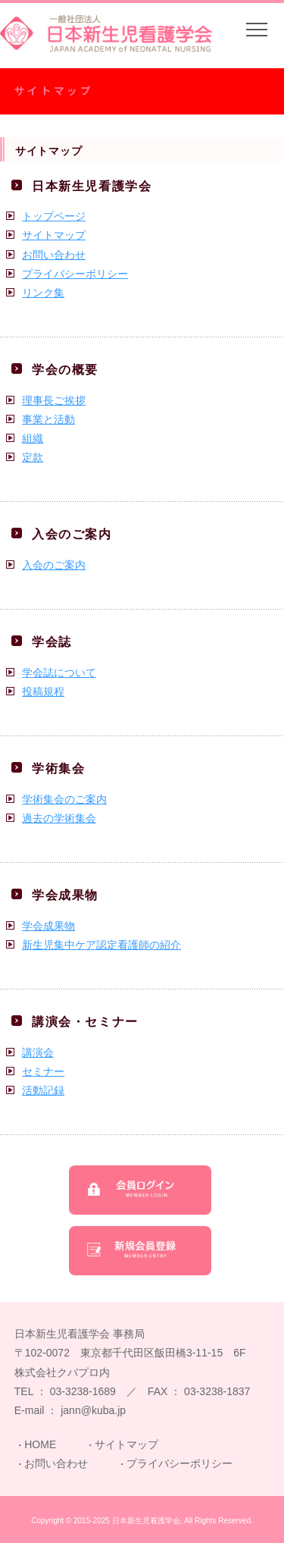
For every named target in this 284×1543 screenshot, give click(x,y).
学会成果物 (48, 926)
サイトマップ (54, 235)
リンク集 (43, 293)
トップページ (54, 216)
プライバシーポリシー (75, 274)
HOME (40, 1444)
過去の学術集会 (59, 818)
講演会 (38, 1052)
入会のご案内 (54, 565)
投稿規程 (43, 691)
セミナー (43, 1071)
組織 (32, 438)
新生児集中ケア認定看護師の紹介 (101, 945)
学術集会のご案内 (64, 799)
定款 (32, 457)
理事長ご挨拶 (54, 400)
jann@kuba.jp (93, 1410)
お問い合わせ (54, 255)
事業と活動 (48, 419)
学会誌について (59, 672)
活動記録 (43, 1090)
